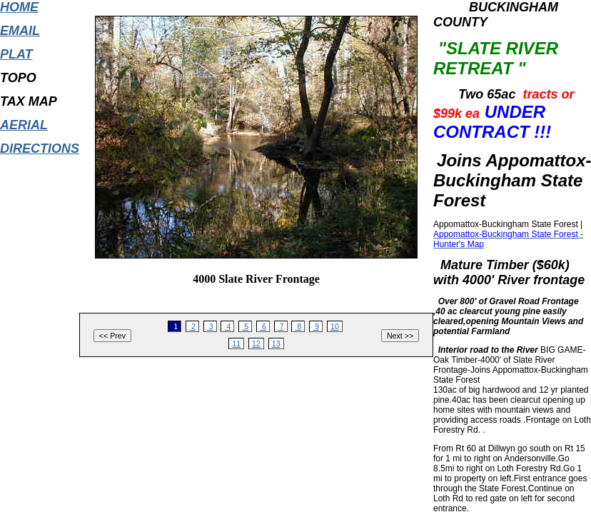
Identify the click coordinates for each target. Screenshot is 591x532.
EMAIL (20, 31)
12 (256, 343)
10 (334, 326)
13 (276, 343)
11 (236, 343)
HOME (19, 7)
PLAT (16, 54)
